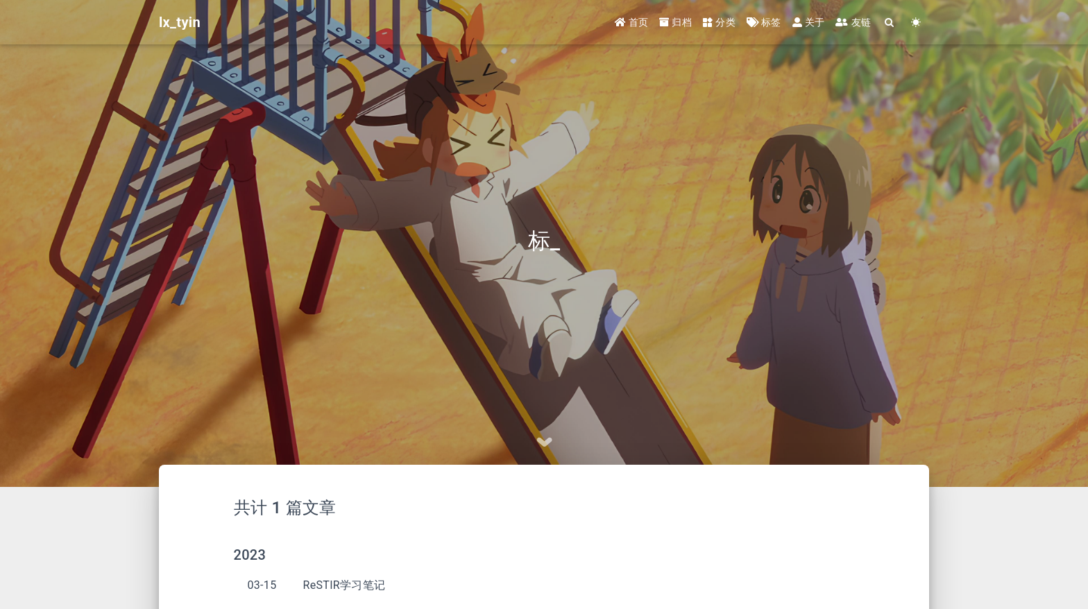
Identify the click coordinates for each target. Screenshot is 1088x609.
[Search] (889, 22)
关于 (808, 22)
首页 (632, 22)
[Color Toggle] (916, 22)
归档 (675, 22)
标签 (764, 22)
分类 (719, 22)
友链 (853, 22)
